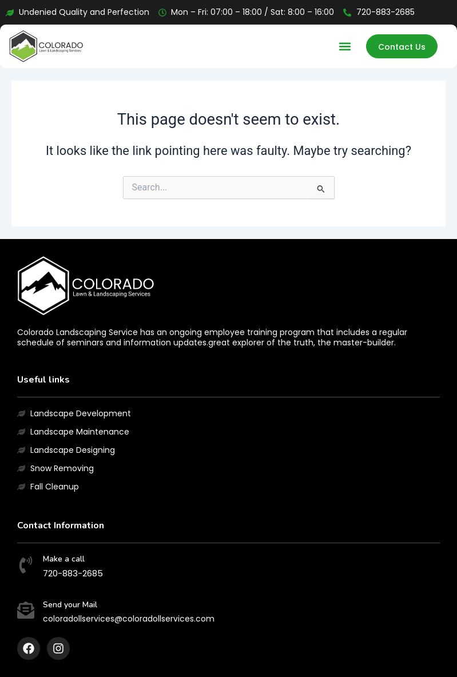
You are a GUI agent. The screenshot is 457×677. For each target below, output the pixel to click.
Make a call (64, 558)
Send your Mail (70, 604)
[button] (345, 46)
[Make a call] (25, 566)
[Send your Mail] (25, 612)
